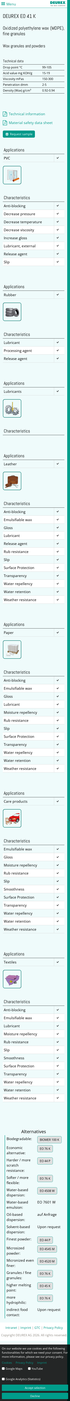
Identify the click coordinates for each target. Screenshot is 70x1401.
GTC (37, 1327)
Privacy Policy (53, 1327)
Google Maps (14, 1368)
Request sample (18, 134)
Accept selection (35, 1388)
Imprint (25, 1327)
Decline (35, 1396)
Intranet (11, 1327)
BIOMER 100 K (49, 1140)
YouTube (37, 1368)
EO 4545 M (47, 1249)
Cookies (7, 1362)
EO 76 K (45, 1149)
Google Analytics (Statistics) (23, 1379)
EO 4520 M (47, 1261)
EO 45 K (45, 1286)
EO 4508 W (47, 1191)
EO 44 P (45, 1161)
